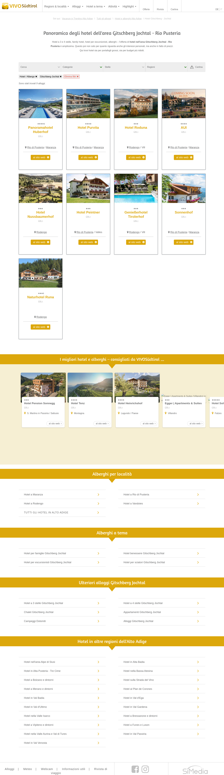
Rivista (160, 9)
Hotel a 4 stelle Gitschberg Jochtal (162, 603)
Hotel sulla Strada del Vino (162, 680)
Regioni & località (55, 6)
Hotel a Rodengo (62, 504)
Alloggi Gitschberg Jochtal (162, 621)
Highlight (128, 6)
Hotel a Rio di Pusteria (162, 495)
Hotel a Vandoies (162, 504)
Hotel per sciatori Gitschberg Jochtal (162, 562)
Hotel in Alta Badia (162, 662)
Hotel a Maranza (62, 495)
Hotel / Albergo (27, 76)
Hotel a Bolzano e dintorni (62, 680)
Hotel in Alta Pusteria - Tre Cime (62, 671)
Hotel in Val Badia (62, 698)
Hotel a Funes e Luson (162, 725)
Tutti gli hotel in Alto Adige (62, 513)
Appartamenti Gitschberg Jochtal (162, 612)
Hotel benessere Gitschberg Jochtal (162, 553)
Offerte (146, 9)
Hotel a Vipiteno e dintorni (62, 725)
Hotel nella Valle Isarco (62, 716)
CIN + (40, 136)
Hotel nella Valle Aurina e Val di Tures (62, 734)
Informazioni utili (73, 769)
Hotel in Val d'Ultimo (62, 707)
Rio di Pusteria (35, 147)
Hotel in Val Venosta (62, 743)
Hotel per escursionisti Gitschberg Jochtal (62, 562)
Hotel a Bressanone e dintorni (162, 716)
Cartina (174, 9)
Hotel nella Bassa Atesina (162, 671)
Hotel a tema (94, 6)
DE (217, 9)
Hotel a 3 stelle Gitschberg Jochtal (62, 603)
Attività (112, 6)
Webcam (47, 769)
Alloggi (76, 6)
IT (221, 9)
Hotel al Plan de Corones (162, 689)
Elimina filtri (70, 76)
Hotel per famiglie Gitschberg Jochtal (62, 553)
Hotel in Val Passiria (162, 734)
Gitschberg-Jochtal (49, 76)
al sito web (39, 157)
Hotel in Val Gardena (162, 707)
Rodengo (134, 147)
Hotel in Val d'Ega (162, 698)
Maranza (51, 147)
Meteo (27, 769)
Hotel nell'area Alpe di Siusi (62, 662)
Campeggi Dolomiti (62, 621)
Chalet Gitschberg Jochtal (62, 612)
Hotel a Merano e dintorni (62, 689)
